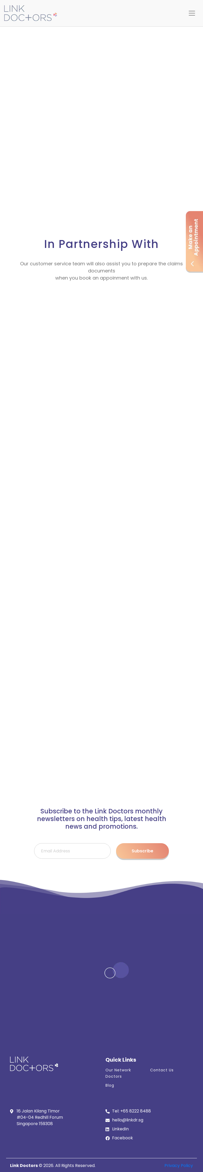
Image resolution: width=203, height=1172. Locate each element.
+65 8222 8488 (135, 1111)
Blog (109, 1085)
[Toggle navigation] (192, 13)
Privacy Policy (178, 1166)
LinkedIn (120, 1129)
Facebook (122, 1138)
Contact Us (162, 1070)
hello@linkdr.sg (127, 1120)
